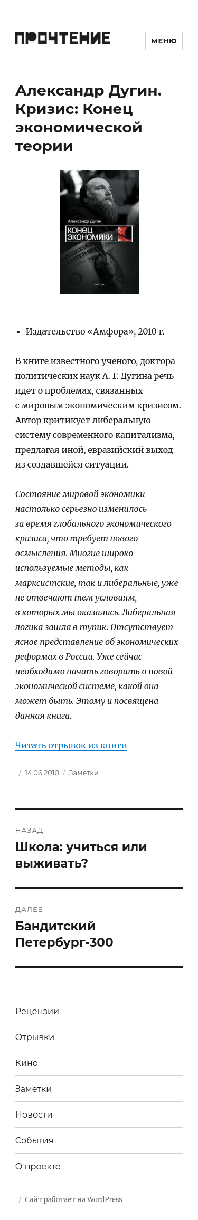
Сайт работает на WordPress (73, 1199)
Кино (26, 1063)
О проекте (38, 1166)
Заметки (84, 772)
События (34, 1141)
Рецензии (37, 1011)
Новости (34, 1115)
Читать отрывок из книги (71, 745)
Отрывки (35, 1037)
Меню (164, 40)
